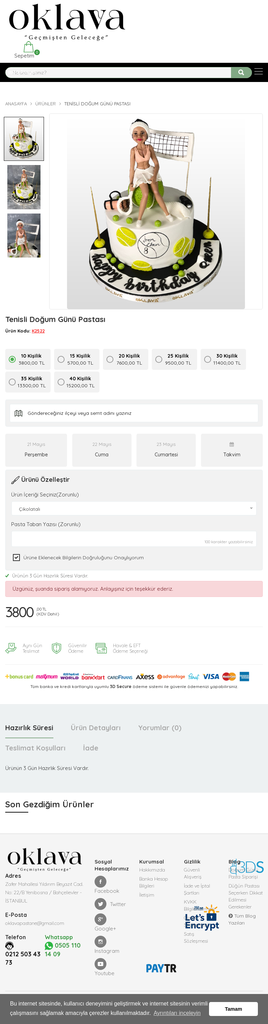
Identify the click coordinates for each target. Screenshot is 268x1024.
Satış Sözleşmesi (196, 937)
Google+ (105, 922)
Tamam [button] (233, 1009)
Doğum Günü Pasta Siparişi (243, 873)
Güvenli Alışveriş (193, 873)
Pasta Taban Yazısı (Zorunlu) (46, 524)
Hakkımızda (152, 870)
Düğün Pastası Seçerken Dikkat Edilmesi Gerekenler (246, 896)
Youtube (104, 967)
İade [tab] (90, 747)
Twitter (110, 904)
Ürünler (45, 103)
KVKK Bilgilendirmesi (199, 905)
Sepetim (23, 50)
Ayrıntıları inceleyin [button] (177, 1013)
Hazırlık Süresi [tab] (29, 727)
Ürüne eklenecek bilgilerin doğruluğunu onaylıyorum (83, 557)
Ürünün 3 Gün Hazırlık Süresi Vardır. (46, 575)
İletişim (146, 895)
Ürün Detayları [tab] (96, 727)
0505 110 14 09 (63, 949)
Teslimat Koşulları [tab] (35, 747)
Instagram (107, 945)
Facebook (107, 885)
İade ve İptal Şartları (197, 889)
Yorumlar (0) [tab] (159, 727)
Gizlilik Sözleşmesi (196, 921)
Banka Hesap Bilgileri (153, 882)
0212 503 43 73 (22, 958)
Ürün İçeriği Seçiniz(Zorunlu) (45, 494)
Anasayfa (16, 103)
